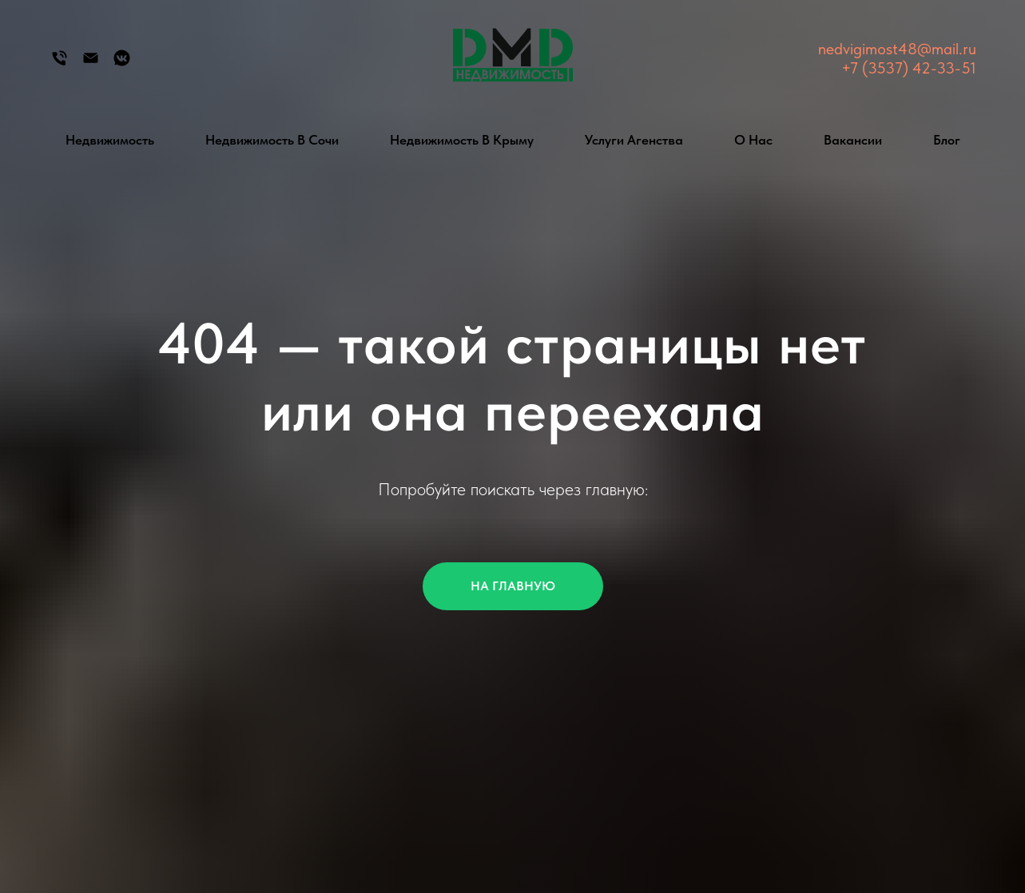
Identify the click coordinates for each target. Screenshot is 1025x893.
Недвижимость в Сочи (272, 140)
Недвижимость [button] (110, 140)
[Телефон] (60, 63)
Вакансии (853, 140)
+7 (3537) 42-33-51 (908, 67)
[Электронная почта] (91, 63)
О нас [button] (753, 140)
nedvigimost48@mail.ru (897, 48)
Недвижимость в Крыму (462, 140)
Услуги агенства (634, 140)
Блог (946, 140)
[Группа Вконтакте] (122, 63)
